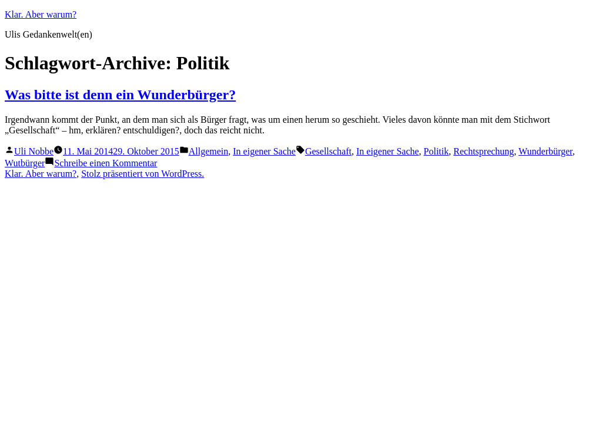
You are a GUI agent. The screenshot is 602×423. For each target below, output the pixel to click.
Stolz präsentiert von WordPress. (142, 174)
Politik (436, 151)
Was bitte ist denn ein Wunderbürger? (120, 94)
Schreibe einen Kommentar (105, 163)
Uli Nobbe (33, 151)
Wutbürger (25, 163)
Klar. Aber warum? (40, 14)
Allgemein (209, 151)
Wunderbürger (546, 151)
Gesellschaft (328, 151)
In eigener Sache (264, 151)
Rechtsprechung (483, 151)
